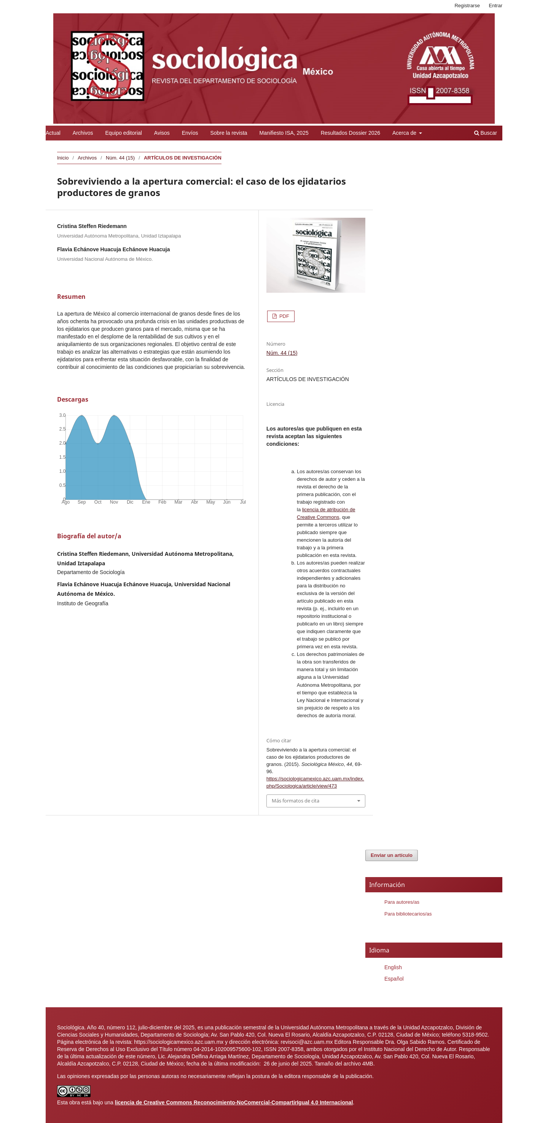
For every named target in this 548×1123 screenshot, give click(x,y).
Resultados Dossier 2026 (350, 133)
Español (394, 979)
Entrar (495, 5)
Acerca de (405, 133)
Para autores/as (401, 902)
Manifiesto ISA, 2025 (284, 133)
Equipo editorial (123, 133)
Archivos (83, 133)
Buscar (485, 133)
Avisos (162, 133)
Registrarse (467, 5)
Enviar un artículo (392, 855)
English (393, 967)
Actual (53, 133)
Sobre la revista (228, 133)
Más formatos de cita (295, 800)
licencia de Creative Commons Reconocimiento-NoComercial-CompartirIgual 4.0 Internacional (234, 1102)
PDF (283, 316)
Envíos (190, 133)
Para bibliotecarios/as (408, 914)
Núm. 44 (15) (120, 158)
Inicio (62, 158)
